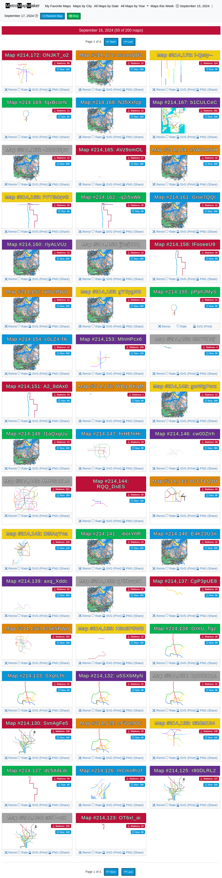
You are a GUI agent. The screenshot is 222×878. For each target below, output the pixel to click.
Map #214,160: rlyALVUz (37, 244)
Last (128, 41)
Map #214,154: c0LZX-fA (37, 339)
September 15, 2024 (192, 6)
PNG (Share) (59, 89)
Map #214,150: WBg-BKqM (111, 386)
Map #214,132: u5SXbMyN (111, 675)
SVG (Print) (37, 89)
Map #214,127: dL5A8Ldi (37, 770)
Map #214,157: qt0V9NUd (37, 291)
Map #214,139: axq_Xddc (37, 581)
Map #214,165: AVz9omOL (111, 149)
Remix (11, 89)
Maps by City (82, 6)
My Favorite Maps (58, 6)
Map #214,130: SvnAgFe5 (37, 723)
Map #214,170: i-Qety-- (185, 55)
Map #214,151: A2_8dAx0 (37, 386)
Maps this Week (162, 6)
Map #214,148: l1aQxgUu (37, 433)
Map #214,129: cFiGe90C (111, 723)
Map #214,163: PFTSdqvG (37, 197)
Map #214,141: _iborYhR (111, 533)
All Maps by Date (106, 6)
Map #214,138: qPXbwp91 (111, 581)
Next (111, 41)
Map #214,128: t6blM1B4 (185, 723)
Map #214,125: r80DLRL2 (185, 770)
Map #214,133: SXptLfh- (37, 675)
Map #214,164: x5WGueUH (185, 149)
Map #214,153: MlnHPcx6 (111, 339)
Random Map (52, 16)
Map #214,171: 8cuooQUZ (111, 55)
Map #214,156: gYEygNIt (111, 291)
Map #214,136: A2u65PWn (37, 628)
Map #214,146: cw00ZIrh (185, 433)
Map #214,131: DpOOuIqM (185, 675)
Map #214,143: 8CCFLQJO (185, 481)
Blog (73, 16)
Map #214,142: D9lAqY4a (37, 533)
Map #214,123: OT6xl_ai (110, 817)
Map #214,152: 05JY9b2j (185, 339)
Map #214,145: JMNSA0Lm (37, 481)
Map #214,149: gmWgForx (185, 386)
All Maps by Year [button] (133, 6)
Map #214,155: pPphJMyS (185, 291)
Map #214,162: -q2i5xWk (111, 197)
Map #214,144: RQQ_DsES (111, 483)
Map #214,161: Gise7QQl (184, 197)
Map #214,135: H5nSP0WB (111, 628)
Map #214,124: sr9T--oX (37, 817)
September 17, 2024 (21, 16)
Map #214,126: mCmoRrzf (111, 770)
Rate (22, 89)
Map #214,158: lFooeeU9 (185, 244)
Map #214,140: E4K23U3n (185, 533)
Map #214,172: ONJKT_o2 (37, 55)
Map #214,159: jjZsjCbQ (111, 244)
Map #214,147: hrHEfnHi (111, 433)
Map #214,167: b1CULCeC (185, 102)
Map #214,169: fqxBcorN (37, 102)
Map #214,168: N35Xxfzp (111, 102)
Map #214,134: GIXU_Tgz (185, 628)
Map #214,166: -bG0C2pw (37, 149)
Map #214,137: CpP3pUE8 (185, 581)
